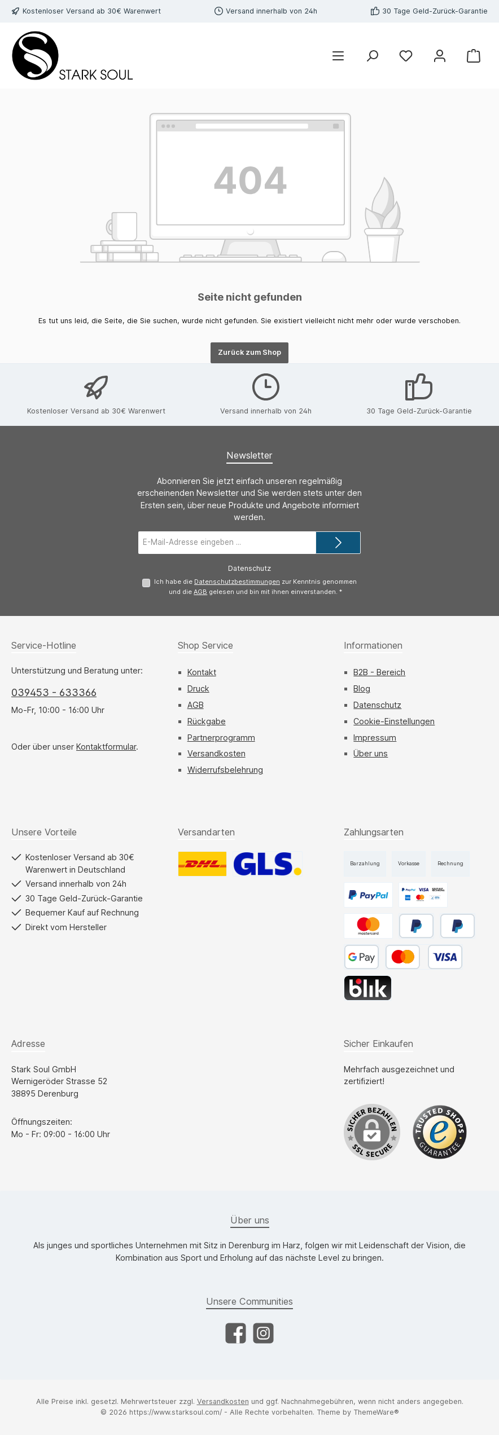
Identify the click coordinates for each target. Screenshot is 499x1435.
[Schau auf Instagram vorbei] (263, 1333)
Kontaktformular (106, 746)
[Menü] (338, 55)
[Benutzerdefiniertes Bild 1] (440, 1132)
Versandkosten (216, 753)
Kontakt (201, 672)
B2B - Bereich (379, 672)
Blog (361, 688)
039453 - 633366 (54, 692)
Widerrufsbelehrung (225, 769)
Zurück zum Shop (249, 352)
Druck (198, 688)
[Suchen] (372, 55)
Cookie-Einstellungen (394, 721)
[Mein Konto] (440, 55)
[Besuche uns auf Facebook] (235, 1333)
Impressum (374, 737)
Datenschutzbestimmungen (237, 582)
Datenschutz (377, 705)
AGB (200, 592)
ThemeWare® (376, 1412)
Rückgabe (206, 721)
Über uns (370, 753)
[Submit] (338, 542)
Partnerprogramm (221, 737)
